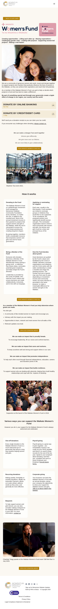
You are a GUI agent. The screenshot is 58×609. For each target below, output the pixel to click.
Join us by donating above (29, 330)
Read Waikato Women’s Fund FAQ (29, 148)
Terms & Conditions (24, 596)
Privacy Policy (26, 599)
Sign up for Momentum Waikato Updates (38, 587)
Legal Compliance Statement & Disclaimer (17, 602)
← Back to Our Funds (11, 18)
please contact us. (40, 123)
